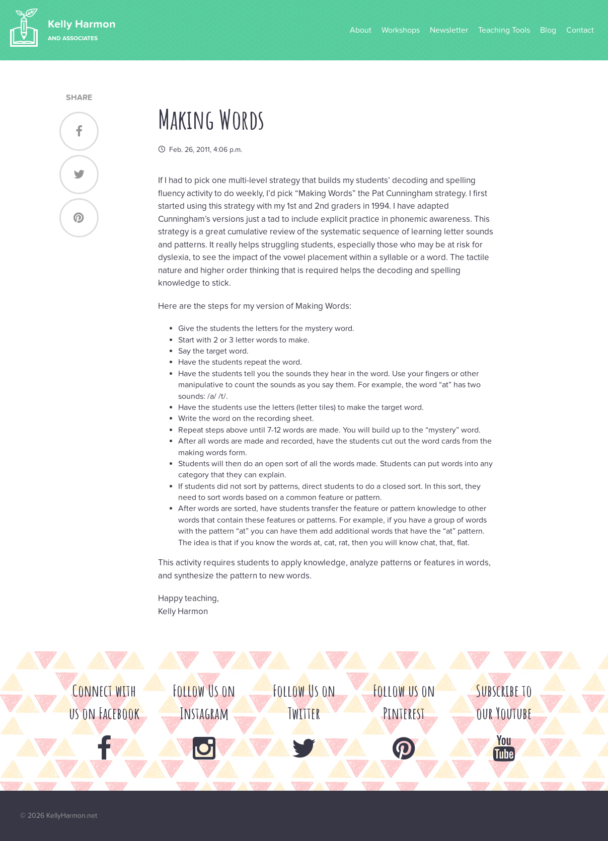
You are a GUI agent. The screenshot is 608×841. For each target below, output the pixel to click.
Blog (548, 30)
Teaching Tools (504, 30)
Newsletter (449, 30)
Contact (580, 30)
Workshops (401, 30)
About (360, 30)
